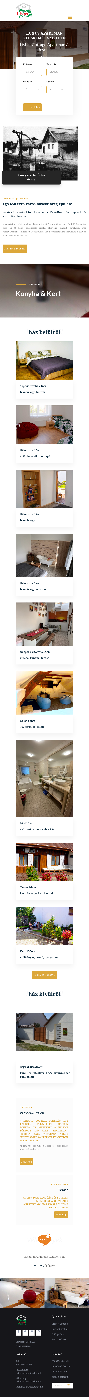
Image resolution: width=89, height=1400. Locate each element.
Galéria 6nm (27, 720)
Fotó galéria (58, 1334)
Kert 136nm (27, 951)
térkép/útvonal (60, 1371)
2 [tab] (43, 56)
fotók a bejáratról (61, 1376)
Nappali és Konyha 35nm (35, 652)
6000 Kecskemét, (60, 1361)
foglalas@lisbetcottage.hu (29, 1386)
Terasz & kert (59, 1339)
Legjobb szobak (60, 1328)
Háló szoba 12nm (30, 514)
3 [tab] (46, 56)
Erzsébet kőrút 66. (61, 1366)
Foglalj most (36, 107)
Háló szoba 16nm (30, 450)
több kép (26, 1161)
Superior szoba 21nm (33, 386)
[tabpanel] (44, 45)
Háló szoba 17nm (30, 583)
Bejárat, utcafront (31, 1067)
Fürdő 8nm (26, 823)
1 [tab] (41, 56)
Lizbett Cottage (60, 1323)
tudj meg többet (15, 248)
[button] (70, 17)
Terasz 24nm (28, 887)
